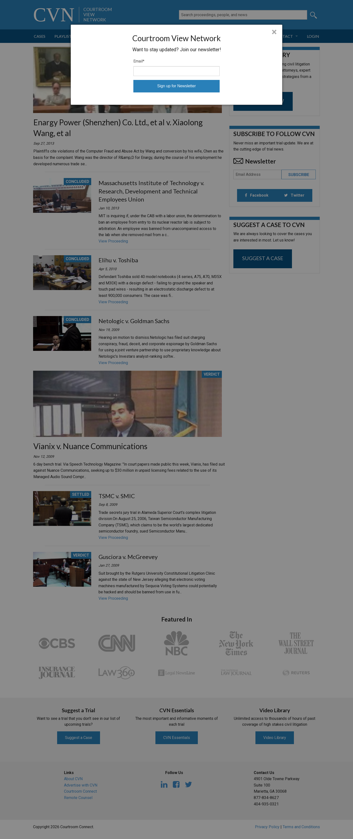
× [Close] (274, 32)
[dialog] (176, 65)
